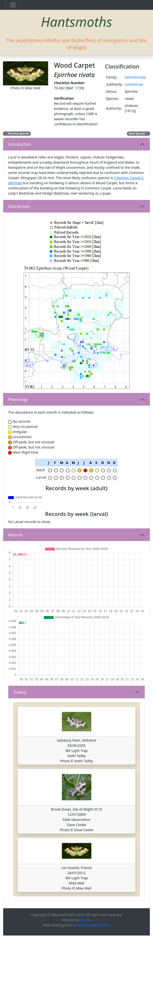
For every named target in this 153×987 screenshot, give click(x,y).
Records (15, 586)
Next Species (138, 133)
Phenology (18, 399)
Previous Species (17, 133)
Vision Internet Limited (91, 976)
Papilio (85, 971)
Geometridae (135, 77)
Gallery (19, 743)
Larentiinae (134, 84)
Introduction (19, 144)
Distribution (19, 206)
